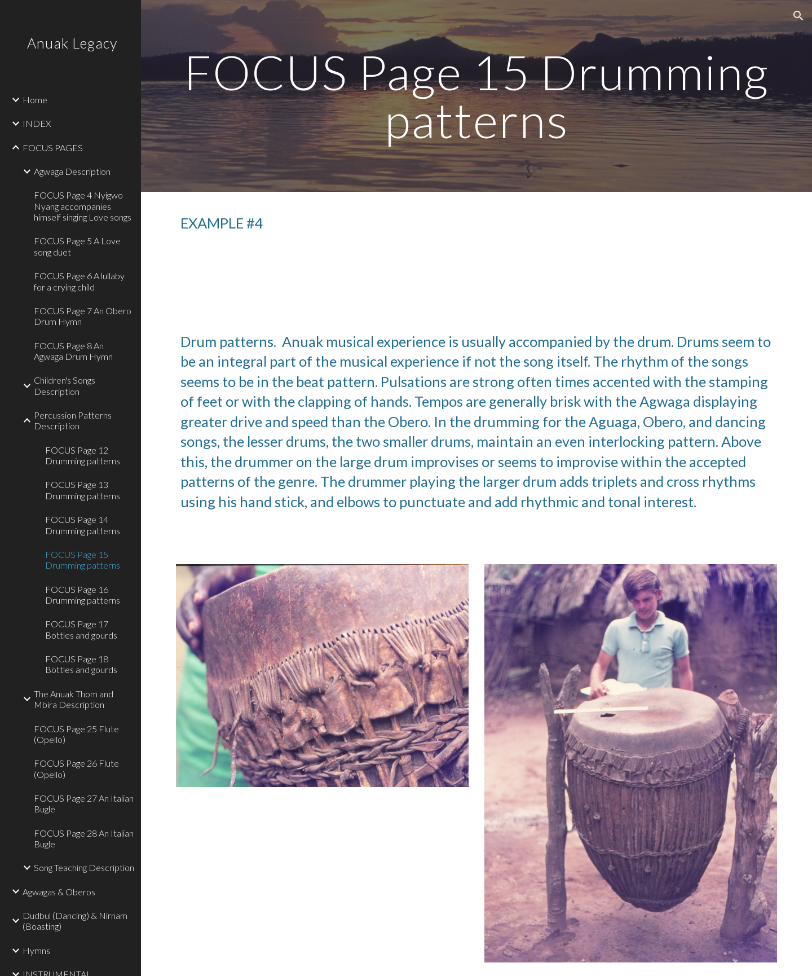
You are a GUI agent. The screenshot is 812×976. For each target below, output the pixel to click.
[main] (477, 96)
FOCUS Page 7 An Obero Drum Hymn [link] (82, 316)
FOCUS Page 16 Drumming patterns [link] (82, 594)
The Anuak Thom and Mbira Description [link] (73, 699)
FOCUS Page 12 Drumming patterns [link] (82, 455)
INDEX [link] (37, 123)
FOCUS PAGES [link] (53, 147)
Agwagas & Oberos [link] (59, 891)
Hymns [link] (36, 950)
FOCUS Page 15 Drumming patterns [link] (82, 559)
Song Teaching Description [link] (84, 867)
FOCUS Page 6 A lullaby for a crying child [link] (79, 281)
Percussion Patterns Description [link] (73, 420)
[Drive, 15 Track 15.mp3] (322, 270)
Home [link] (35, 99)
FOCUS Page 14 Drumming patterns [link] (82, 524)
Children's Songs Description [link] (64, 385)
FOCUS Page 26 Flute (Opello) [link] (76, 768)
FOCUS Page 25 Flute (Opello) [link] (76, 734)
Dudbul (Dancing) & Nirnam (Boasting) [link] (75, 920)
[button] (798, 15)
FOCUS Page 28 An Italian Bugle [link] (84, 838)
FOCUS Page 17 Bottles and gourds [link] (81, 629)
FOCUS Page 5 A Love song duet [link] (77, 246)
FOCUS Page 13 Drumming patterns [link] (82, 489)
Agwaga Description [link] (72, 171)
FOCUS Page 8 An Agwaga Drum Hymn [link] (73, 351)
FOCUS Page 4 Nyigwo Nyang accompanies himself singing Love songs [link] (82, 206)
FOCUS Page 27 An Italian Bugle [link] (84, 803)
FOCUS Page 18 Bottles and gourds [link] (81, 664)
